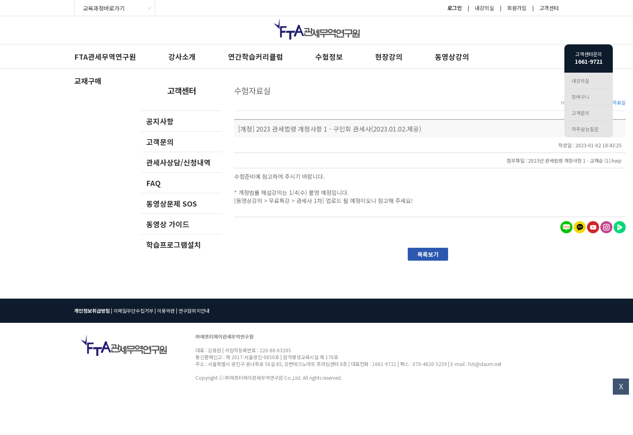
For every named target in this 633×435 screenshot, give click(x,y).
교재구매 (88, 80)
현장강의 (388, 56)
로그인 (454, 8)
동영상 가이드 (167, 224)
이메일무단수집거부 (133, 310)
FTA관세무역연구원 (105, 56)
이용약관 (166, 310)
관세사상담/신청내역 (178, 162)
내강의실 (484, 8)
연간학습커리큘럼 (255, 56)
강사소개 (182, 56)
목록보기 (427, 254)
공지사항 (160, 121)
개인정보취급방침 (92, 310)
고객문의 (160, 141)
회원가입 (516, 8)
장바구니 (580, 96)
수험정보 (329, 56)
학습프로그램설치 (173, 244)
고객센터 (549, 8)
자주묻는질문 (585, 128)
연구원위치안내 (194, 310)
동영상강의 (452, 56)
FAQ (153, 183)
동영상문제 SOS (171, 203)
